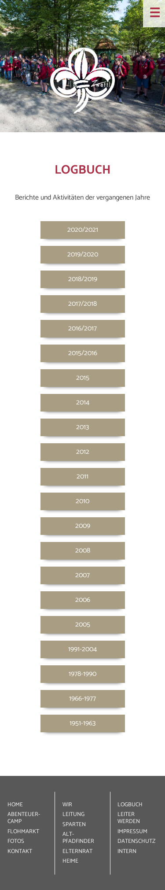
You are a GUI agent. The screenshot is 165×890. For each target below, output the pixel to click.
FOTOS (15, 841)
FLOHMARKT (23, 831)
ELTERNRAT (77, 851)
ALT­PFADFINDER (78, 838)
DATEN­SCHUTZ (136, 841)
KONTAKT (19, 851)
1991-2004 (82, 649)
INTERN (126, 851)
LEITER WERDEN (128, 818)
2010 (82, 501)
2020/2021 (82, 230)
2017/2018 (82, 304)
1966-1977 (82, 699)
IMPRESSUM (132, 831)
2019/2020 (82, 254)
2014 (82, 402)
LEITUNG (73, 814)
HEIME (70, 861)
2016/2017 (82, 328)
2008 (82, 550)
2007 (82, 575)
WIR (67, 804)
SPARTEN (74, 824)
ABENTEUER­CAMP (23, 818)
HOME (15, 804)
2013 (82, 427)
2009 (82, 526)
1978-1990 (82, 674)
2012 (82, 452)
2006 (82, 600)
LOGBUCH (130, 804)
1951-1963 (82, 723)
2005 (82, 624)
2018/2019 (82, 279)
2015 (82, 378)
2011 (82, 476)
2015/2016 (82, 353)
